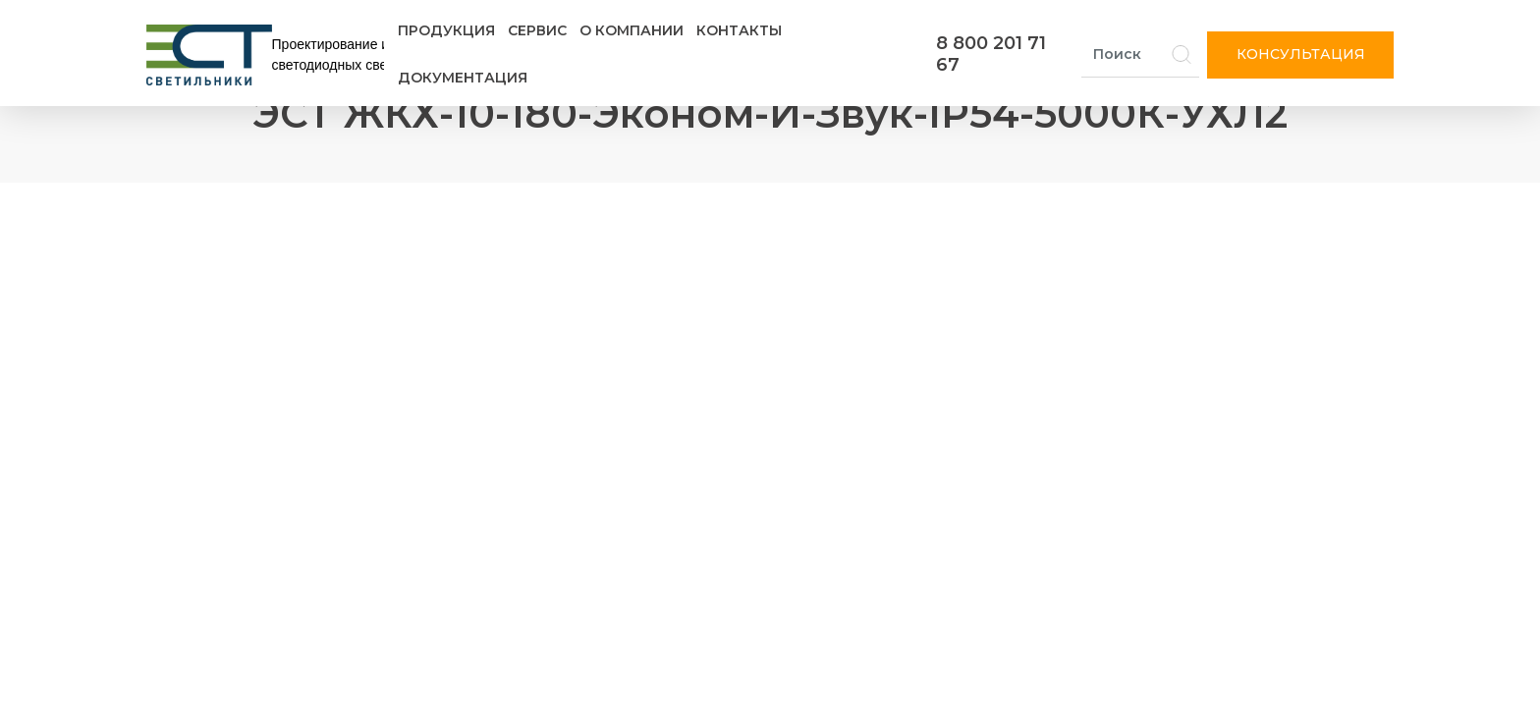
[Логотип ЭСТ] (269, 55)
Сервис (537, 30)
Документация (462, 77)
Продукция (446, 30)
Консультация (1301, 54)
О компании (631, 30)
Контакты (739, 30)
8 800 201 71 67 (991, 54)
